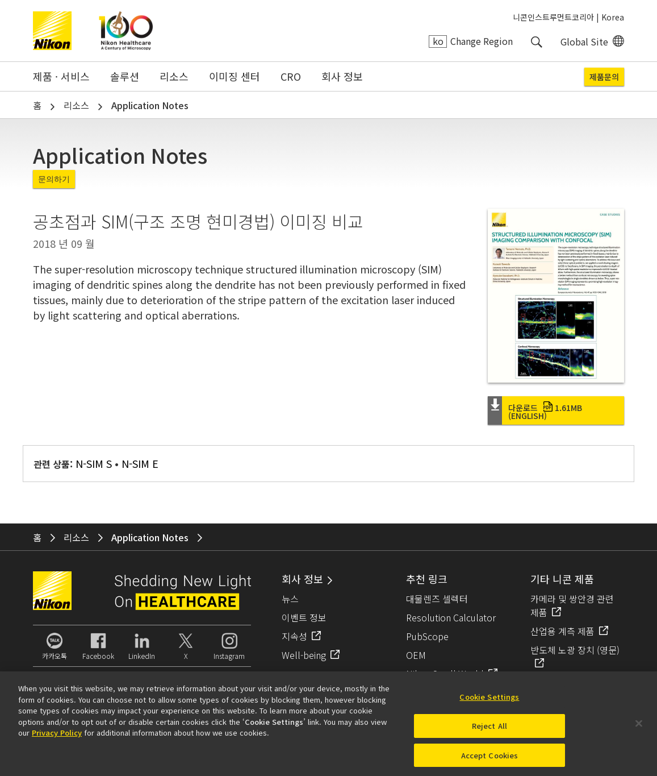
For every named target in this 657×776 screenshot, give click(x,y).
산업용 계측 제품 (562, 631)
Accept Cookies (489, 759)
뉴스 (290, 598)
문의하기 (54, 179)
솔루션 (124, 76)
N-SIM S (94, 463)
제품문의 (604, 76)
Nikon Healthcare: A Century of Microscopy (126, 30)
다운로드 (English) (545, 411)
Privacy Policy (57, 737)
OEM (416, 655)
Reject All (489, 729)
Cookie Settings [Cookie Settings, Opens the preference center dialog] (489, 701)
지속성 (294, 636)
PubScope (427, 636)
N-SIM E (140, 463)
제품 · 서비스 (61, 76)
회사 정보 (342, 76)
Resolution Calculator (451, 617)
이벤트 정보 (304, 617)
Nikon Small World (445, 673)
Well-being (304, 655)
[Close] (638, 727)
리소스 (174, 76)
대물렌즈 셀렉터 (437, 598)
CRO (291, 76)
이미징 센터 (234, 76)
